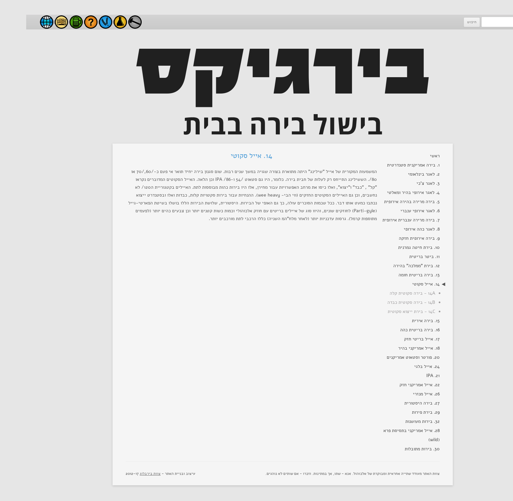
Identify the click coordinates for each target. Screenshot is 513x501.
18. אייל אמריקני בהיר (393, 348)
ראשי (409, 156)
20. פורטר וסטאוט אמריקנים (387, 357)
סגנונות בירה (50, 22)
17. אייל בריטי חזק (396, 339)
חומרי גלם (79, 22)
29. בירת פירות (400, 412)
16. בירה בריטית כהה (394, 330)
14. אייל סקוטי (400, 284)
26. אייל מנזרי (400, 394)
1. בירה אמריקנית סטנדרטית (387, 165)
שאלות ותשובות (64, 22)
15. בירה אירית (400, 321)
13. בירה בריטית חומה (393, 275)
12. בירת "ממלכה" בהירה (390, 266)
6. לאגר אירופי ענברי (394, 211)
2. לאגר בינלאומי (398, 174)
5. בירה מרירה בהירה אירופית (386, 202)
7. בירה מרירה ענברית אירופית (385, 220)
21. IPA (407, 375)
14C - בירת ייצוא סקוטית (385, 311)
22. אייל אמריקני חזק (393, 385)
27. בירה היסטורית (396, 403)
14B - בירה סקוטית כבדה (385, 302)
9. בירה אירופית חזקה (393, 238)
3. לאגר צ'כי (402, 183)
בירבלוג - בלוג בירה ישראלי (20, 22)
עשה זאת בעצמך (108, 22)
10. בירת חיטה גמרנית (393, 247)
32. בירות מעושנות (396, 421)
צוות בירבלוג (124, 473)
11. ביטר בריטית (398, 256)
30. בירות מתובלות (396, 449)
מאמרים (35, 22)
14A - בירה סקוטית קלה (386, 293)
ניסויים (94, 22)
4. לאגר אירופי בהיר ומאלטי (387, 192)
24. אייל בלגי (401, 366)
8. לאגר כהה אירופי (396, 229)
